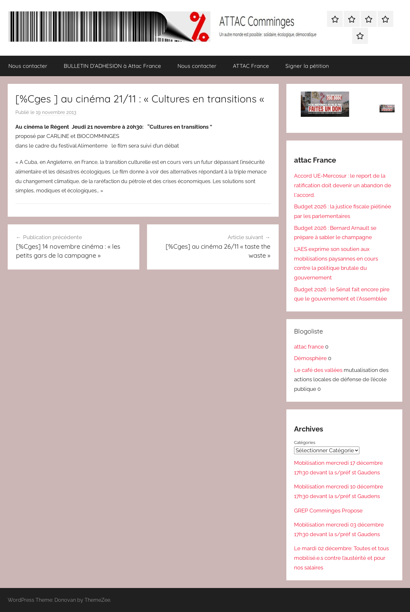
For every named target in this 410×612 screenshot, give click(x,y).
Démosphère (310, 358)
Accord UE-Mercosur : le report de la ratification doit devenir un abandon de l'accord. (342, 185)
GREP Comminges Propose (328, 510)
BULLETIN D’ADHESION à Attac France (112, 65)
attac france (309, 346)
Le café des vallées (318, 370)
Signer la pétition (307, 65)
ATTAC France (251, 65)
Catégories (304, 442)
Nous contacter (27, 65)
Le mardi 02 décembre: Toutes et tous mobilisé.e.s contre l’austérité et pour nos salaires (341, 558)
